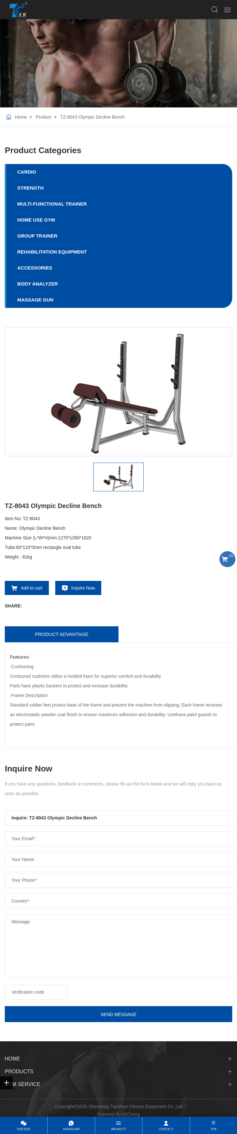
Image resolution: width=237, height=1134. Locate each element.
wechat (23, 1129)
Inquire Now (83, 587)
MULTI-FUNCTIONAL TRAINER (52, 204)
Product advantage (61, 634)
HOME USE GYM (36, 220)
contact (166, 1129)
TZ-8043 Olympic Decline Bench (92, 117)
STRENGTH (30, 188)
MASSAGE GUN (35, 299)
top (213, 1129)
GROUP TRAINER (37, 236)
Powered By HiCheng (118, 1114)
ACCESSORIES (34, 267)
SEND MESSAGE (118, 1014)
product (118, 1129)
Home (21, 117)
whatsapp (71, 1129)
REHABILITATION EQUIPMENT (52, 251)
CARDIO (26, 172)
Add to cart (31, 587)
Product (43, 117)
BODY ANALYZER (37, 283)
